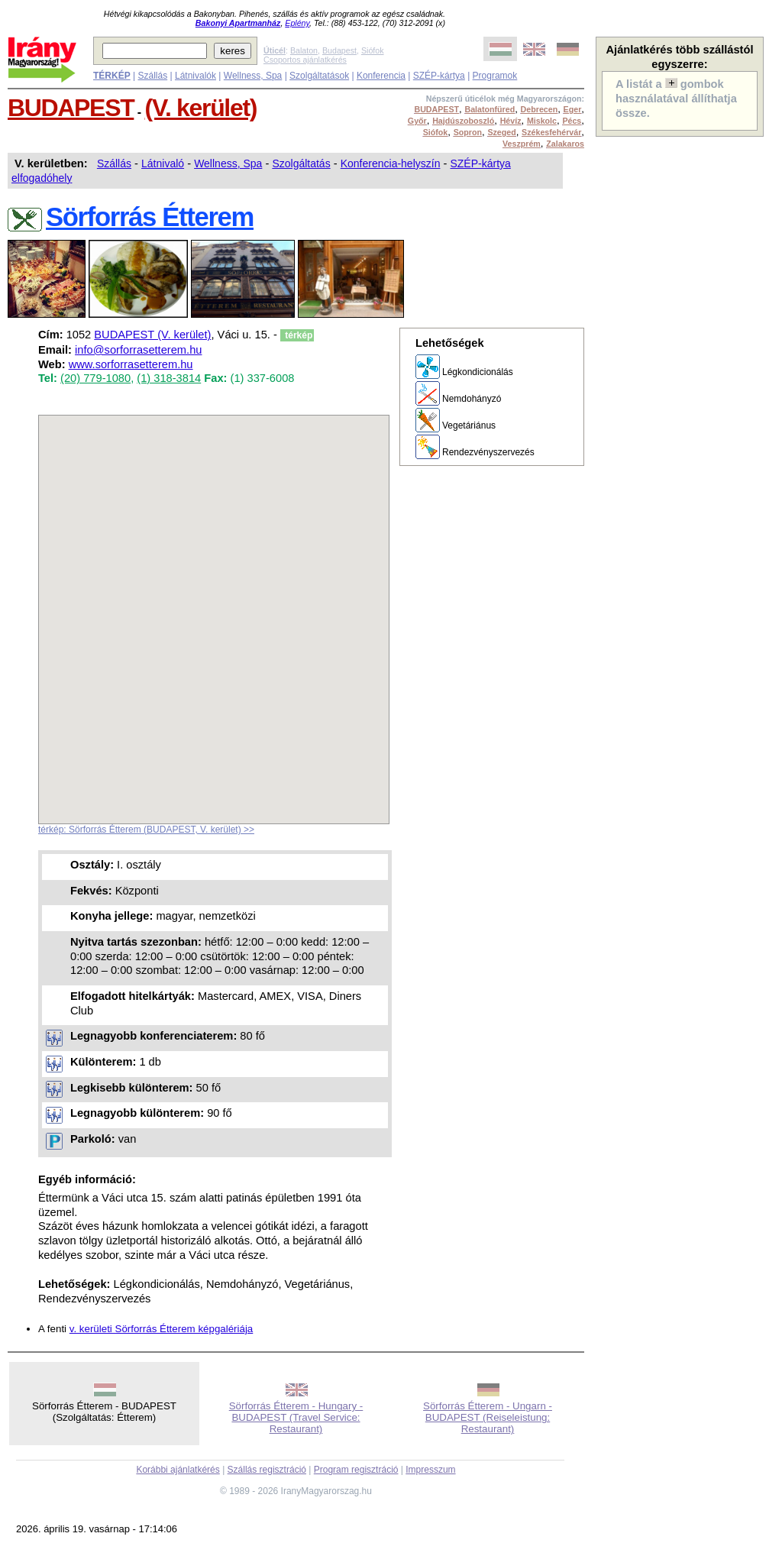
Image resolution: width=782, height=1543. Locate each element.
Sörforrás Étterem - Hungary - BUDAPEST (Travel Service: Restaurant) (296, 1417)
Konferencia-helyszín (391, 163)
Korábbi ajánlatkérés (177, 1469)
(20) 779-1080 (95, 378)
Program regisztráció (356, 1469)
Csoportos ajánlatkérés (305, 59)
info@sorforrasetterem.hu (138, 350)
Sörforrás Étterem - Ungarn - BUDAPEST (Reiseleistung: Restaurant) (487, 1417)
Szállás (152, 75)
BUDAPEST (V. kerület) (152, 334)
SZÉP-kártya (439, 75)
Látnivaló (162, 163)
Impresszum (430, 1469)
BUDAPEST (71, 107)
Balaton (304, 50)
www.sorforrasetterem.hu (131, 364)
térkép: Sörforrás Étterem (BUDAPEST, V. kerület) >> (146, 829)
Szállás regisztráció (267, 1469)
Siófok (372, 50)
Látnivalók (195, 75)
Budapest (339, 50)
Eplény (297, 22)
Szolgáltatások (319, 75)
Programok (495, 75)
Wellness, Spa (253, 75)
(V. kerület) (201, 107)
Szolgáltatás (301, 163)
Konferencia (381, 75)
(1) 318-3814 (169, 378)
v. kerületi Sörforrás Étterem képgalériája (161, 1328)
